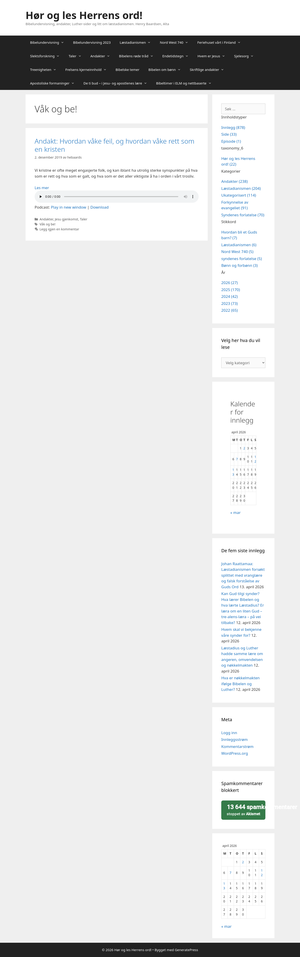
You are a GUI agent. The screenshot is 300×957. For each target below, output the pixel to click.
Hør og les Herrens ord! (84, 15)
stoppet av (244, 809)
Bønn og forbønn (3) (239, 265)
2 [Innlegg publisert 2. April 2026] (244, 448)
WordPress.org (234, 753)
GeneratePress (186, 949)
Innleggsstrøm (234, 739)
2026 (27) (229, 282)
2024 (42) (229, 296)
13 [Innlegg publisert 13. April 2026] (233, 472)
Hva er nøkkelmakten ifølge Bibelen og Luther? (240, 683)
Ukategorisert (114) (238, 195)
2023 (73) (229, 303)
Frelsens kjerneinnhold (88, 69)
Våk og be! (47, 224)
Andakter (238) (234, 181)
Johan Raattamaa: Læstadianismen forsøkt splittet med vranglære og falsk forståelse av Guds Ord (243, 575)
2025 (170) (230, 289)
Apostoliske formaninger (54, 83)
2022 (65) (229, 310)
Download (99, 207)
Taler (77, 56)
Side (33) (229, 134)
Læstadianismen (137, 42)
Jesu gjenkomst (66, 219)
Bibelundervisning (49, 42)
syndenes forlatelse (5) (241, 258)
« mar (235, 512)
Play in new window (68, 207)
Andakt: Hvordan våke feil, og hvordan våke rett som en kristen (114, 145)
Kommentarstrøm (237, 746)
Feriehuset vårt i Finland (221, 42)
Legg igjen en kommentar (59, 229)
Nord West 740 (176, 42)
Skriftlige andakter (209, 69)
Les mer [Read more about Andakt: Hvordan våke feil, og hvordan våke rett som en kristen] (42, 187)
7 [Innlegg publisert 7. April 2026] (237, 459)
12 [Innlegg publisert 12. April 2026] (255, 459)
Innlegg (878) (233, 127)
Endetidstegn (177, 56)
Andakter (102, 56)
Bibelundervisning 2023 (92, 42)
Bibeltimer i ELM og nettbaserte (186, 83)
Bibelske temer (127, 69)
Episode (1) (231, 141)
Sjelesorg (246, 56)
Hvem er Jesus (214, 56)
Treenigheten (45, 69)
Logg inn (229, 732)
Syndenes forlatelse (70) (242, 214)
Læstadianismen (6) (238, 244)
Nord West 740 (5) (237, 251)
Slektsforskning (47, 56)
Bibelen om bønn (166, 69)
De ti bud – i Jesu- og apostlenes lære (117, 83)
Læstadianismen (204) (241, 188)
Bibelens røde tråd (138, 56)
